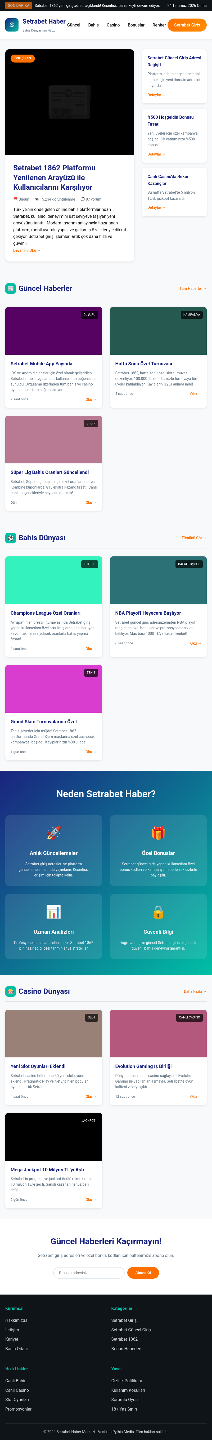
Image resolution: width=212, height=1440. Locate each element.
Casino (113, 25)
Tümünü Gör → (194, 538)
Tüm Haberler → (193, 288)
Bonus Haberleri (126, 1348)
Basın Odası (16, 1348)
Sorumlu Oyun (124, 1399)
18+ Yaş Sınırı (124, 1409)
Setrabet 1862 (124, 1339)
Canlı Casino (17, 1390)
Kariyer (11, 1339)
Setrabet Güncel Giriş (131, 1329)
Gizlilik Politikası (126, 1380)
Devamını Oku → (27, 250)
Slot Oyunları (17, 1399)
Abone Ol (143, 1273)
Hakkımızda (16, 1320)
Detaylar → (156, 95)
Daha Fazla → (195, 991)
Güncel (73, 25)
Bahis (93, 25)
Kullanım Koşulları (128, 1390)
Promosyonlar (18, 1409)
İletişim (12, 1329)
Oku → (91, 399)
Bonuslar (136, 25)
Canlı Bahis (15, 1380)
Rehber (159, 25)
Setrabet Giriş (187, 25)
